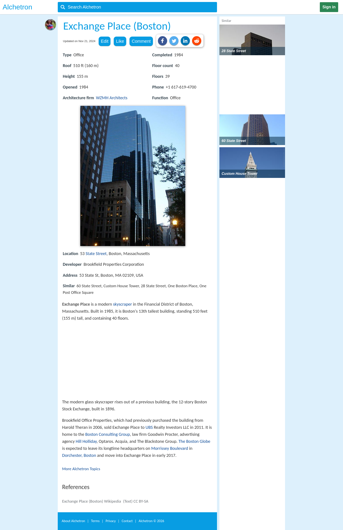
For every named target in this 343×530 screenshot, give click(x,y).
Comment (141, 41)
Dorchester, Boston (79, 455)
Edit (104, 41)
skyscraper (122, 304)
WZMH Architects (112, 97)
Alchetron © (151, 521)
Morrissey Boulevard (169, 448)
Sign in (329, 7)
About (73, 521)
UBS (149, 427)
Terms (95, 521)
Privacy (111, 521)
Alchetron (17, 7)
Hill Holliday (86, 441)
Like (120, 41)
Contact (127, 521)
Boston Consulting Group (107, 434)
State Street (96, 253)
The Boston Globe (194, 441)
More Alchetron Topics (81, 468)
